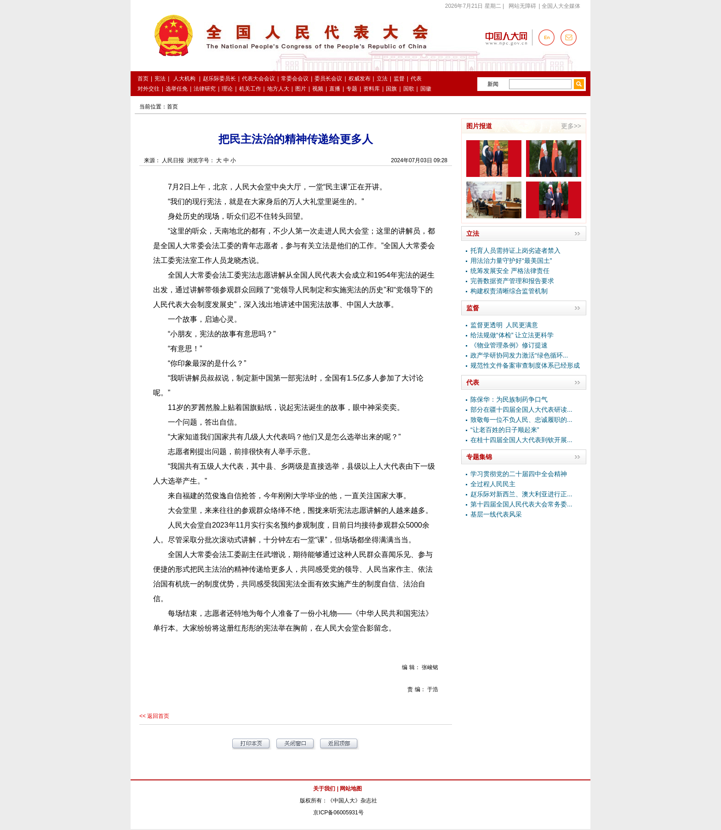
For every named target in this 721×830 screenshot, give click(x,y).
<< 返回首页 (154, 716)
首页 (172, 106)
